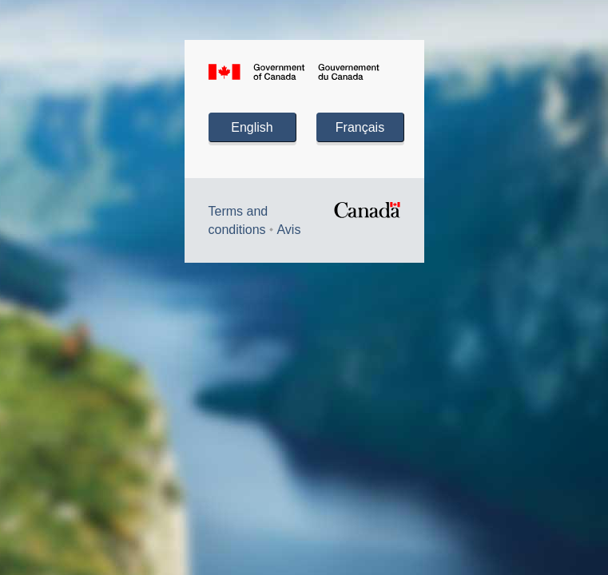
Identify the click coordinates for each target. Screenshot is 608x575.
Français (360, 127)
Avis (288, 229)
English (251, 127)
